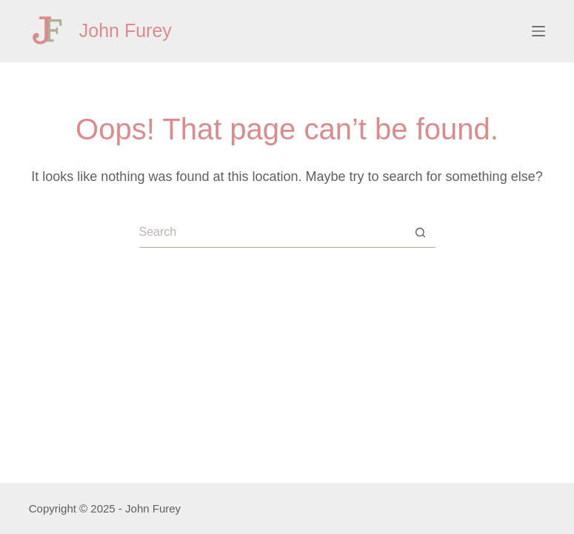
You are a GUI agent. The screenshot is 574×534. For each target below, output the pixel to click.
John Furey (125, 30)
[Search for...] (272, 233)
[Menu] (538, 31)
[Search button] (420, 233)
